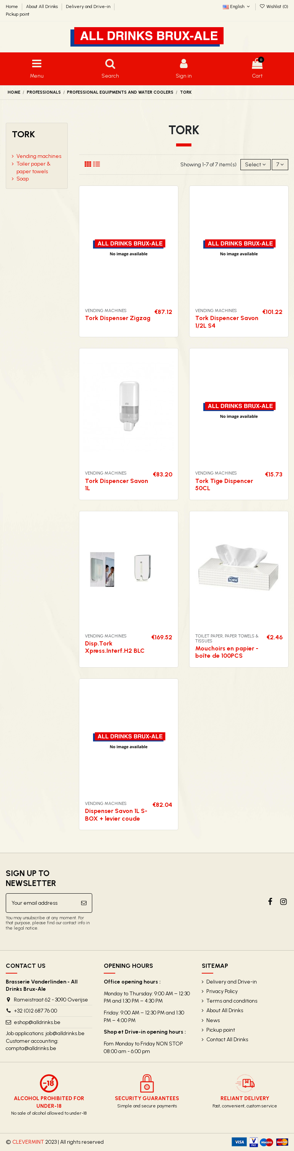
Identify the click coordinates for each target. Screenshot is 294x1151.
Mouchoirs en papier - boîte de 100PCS (226, 652)
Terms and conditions (231, 1001)
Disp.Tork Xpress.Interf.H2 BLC (115, 647)
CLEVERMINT (28, 1142)
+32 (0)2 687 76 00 (35, 1011)
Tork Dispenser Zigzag (117, 318)
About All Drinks (42, 6)
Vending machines (38, 156)
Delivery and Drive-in (88, 6)
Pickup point (17, 14)
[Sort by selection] (255, 164)
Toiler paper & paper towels (33, 168)
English (237, 6)
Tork (23, 134)
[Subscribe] (84, 903)
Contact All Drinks (227, 1039)
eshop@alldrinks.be (37, 1022)
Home (12, 6)
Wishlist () (274, 6)
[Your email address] (41, 903)
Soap (22, 179)
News (213, 1020)
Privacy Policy (222, 991)
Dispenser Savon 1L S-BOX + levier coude (116, 814)
